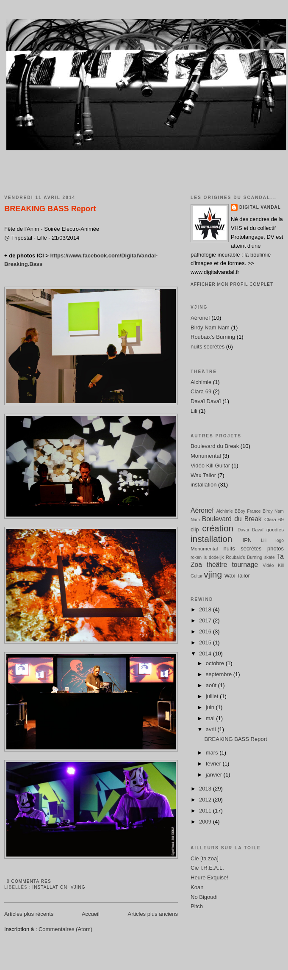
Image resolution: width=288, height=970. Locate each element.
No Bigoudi (204, 897)
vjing (78, 887)
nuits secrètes (207, 346)
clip (195, 529)
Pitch (197, 906)
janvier (215, 774)
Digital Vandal (260, 207)
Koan (197, 887)
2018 (206, 609)
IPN (247, 540)
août (212, 685)
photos (275, 548)
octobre (216, 663)
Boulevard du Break (215, 446)
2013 (206, 788)
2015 (206, 642)
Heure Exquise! (209, 877)
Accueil (91, 914)
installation (49, 887)
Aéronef (200, 318)
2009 (206, 821)
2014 (206, 653)
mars (213, 752)
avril (211, 729)
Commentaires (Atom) (65, 929)
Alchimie (201, 382)
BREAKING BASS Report (50, 209)
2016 (206, 631)
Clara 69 (201, 391)
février (214, 763)
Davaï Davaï (206, 401)
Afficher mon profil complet (232, 284)
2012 (206, 799)
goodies (275, 529)
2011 (206, 810)
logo (279, 540)
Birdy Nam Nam (210, 327)
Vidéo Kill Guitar (210, 465)
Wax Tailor (203, 475)
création (217, 528)
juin (211, 707)
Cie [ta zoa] (205, 858)
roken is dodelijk (207, 557)
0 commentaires (29, 881)
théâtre (217, 564)
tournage (245, 564)
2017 (206, 620)
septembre (219, 674)
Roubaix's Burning (213, 337)
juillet (213, 696)
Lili (194, 411)
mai (211, 718)
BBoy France (248, 511)
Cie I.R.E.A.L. (207, 868)
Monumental (206, 456)
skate (269, 557)
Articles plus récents (28, 914)
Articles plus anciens (153, 914)
